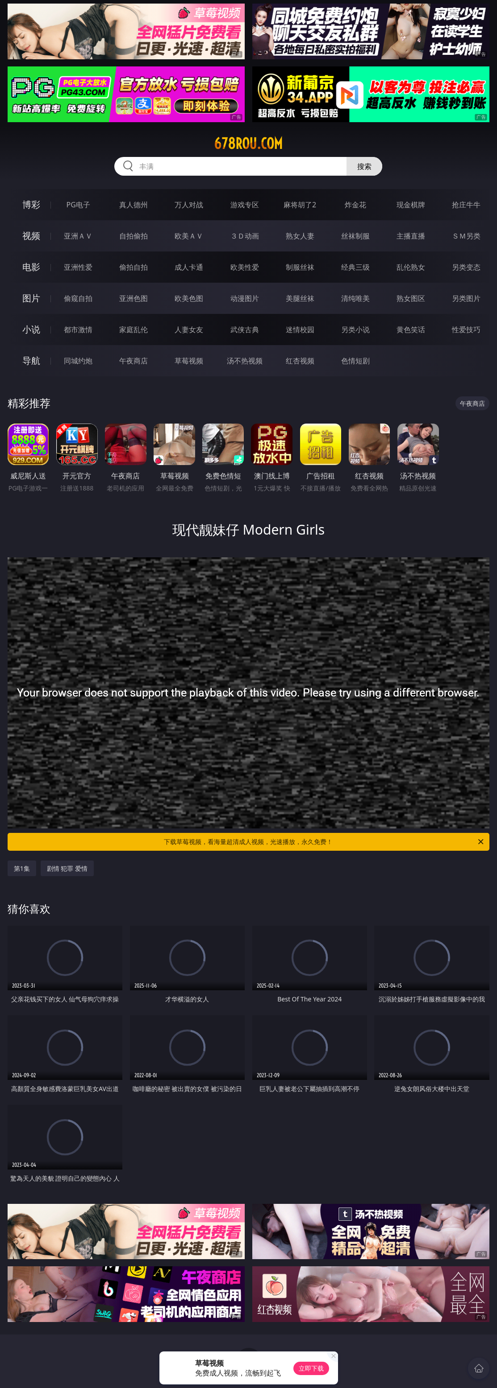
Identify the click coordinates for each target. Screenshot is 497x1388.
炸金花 (355, 205)
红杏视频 (300, 361)
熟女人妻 (300, 236)
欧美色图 (189, 298)
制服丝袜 (300, 267)
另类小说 (355, 329)
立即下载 (311, 1368)
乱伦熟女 (411, 267)
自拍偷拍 (133, 236)
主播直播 (411, 236)
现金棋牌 (411, 205)
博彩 (31, 204)
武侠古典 (244, 329)
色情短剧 (355, 361)
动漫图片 (244, 298)
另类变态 (466, 267)
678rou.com (248, 143)
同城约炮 (78, 361)
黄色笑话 (411, 329)
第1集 (22, 868)
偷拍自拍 (133, 267)
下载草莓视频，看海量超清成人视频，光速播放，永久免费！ (324, 841)
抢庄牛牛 (466, 205)
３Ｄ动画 (244, 236)
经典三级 (355, 267)
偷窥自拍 (78, 298)
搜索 (364, 166)
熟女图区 (411, 298)
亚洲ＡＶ (78, 236)
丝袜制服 (355, 236)
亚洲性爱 (78, 267)
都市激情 (78, 329)
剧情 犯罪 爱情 (67, 868)
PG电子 (78, 205)
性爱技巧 (466, 329)
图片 (31, 298)
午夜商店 (133, 361)
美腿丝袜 (300, 298)
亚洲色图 (133, 298)
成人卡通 (189, 267)
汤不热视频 (245, 361)
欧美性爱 (244, 267)
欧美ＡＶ (189, 236)
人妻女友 (189, 329)
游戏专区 (244, 205)
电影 (31, 267)
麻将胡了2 (300, 205)
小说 (31, 329)
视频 (31, 236)
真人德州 (133, 205)
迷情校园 (300, 329)
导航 (31, 360)
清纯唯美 (355, 298)
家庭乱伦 (133, 329)
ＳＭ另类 (466, 236)
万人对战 (189, 205)
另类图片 (466, 298)
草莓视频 (189, 361)
